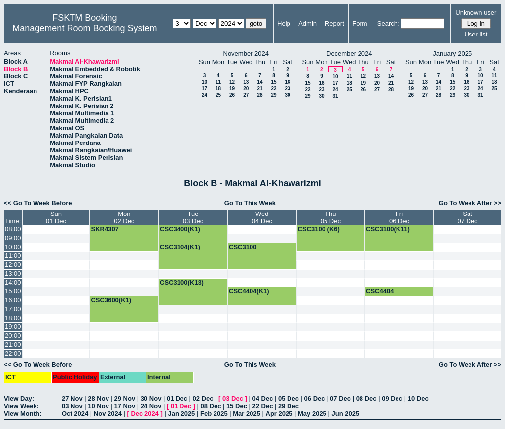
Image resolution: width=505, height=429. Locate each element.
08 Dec (366, 398)
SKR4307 (104, 229)
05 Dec (288, 398)
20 (246, 88)
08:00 (13, 229)
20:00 (13, 335)
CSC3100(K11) (388, 229)
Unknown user (475, 12)
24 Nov (151, 406)
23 (287, 88)
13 (246, 82)
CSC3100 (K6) (319, 229)
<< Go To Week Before (38, 203)
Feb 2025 (214, 413)
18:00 (13, 318)
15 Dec (236, 406)
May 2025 (312, 413)
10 (204, 82)
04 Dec (262, 398)
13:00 (13, 273)
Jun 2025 (345, 413)
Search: (388, 23)
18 (218, 88)
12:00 (13, 264)
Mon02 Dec (124, 217)
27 (246, 95)
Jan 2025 (181, 413)
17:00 (13, 309)
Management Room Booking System (84, 28)
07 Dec (340, 398)
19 (232, 88)
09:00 (13, 238)
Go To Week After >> (470, 203)
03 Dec (232, 398)
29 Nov (125, 398)
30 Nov (151, 398)
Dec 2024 (144, 413)
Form (359, 23)
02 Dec (203, 398)
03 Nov (72, 406)
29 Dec (288, 406)
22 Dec (262, 406)
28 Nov (98, 398)
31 (335, 96)
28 (259, 95)
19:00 (13, 326)
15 (273, 82)
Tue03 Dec (193, 217)
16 (287, 82)
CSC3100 (242, 246)
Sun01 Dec (56, 217)
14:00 (13, 282)
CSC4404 (380, 291)
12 (232, 82)
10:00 (13, 246)
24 (204, 95)
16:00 (13, 300)
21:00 (13, 344)
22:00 (13, 353)
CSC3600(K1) (111, 300)
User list (475, 34)
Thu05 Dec (331, 217)
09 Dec (392, 398)
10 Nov (98, 406)
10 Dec (418, 398)
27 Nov (72, 398)
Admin (307, 23)
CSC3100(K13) (182, 282)
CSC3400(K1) (180, 229)
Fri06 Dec (399, 217)
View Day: (19, 398)
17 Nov (125, 406)
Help (283, 23)
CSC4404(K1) (249, 291)
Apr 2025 (279, 413)
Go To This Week (250, 203)
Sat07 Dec (467, 217)
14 (259, 82)
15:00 (13, 291)
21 (259, 88)
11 (218, 82)
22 (273, 88)
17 (204, 88)
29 (273, 95)
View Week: (21, 406)
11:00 (13, 255)
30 (287, 95)
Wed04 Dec (262, 217)
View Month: (22, 413)
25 (218, 95)
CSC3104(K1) (180, 246)
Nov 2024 (108, 413)
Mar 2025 (246, 413)
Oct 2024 (75, 413)
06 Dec (314, 398)
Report (334, 23)
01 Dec (177, 398)
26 (232, 95)
